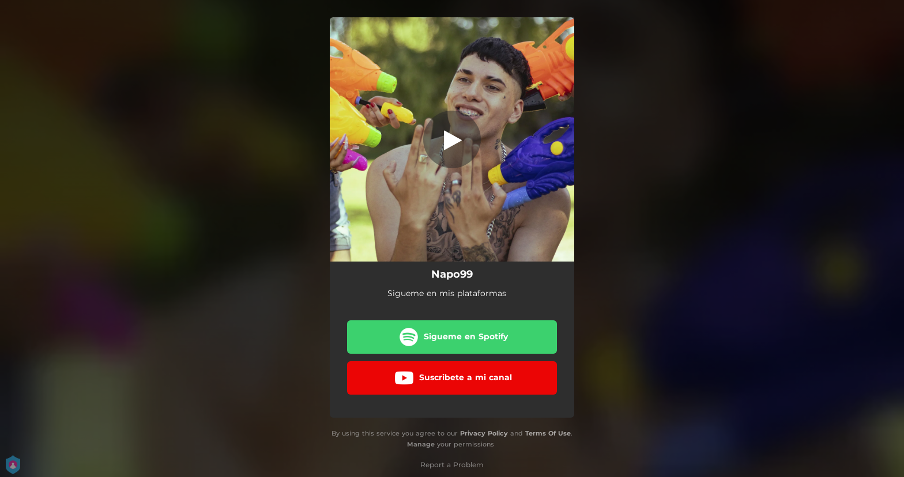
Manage (421, 444)
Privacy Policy (484, 433)
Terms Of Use (548, 433)
